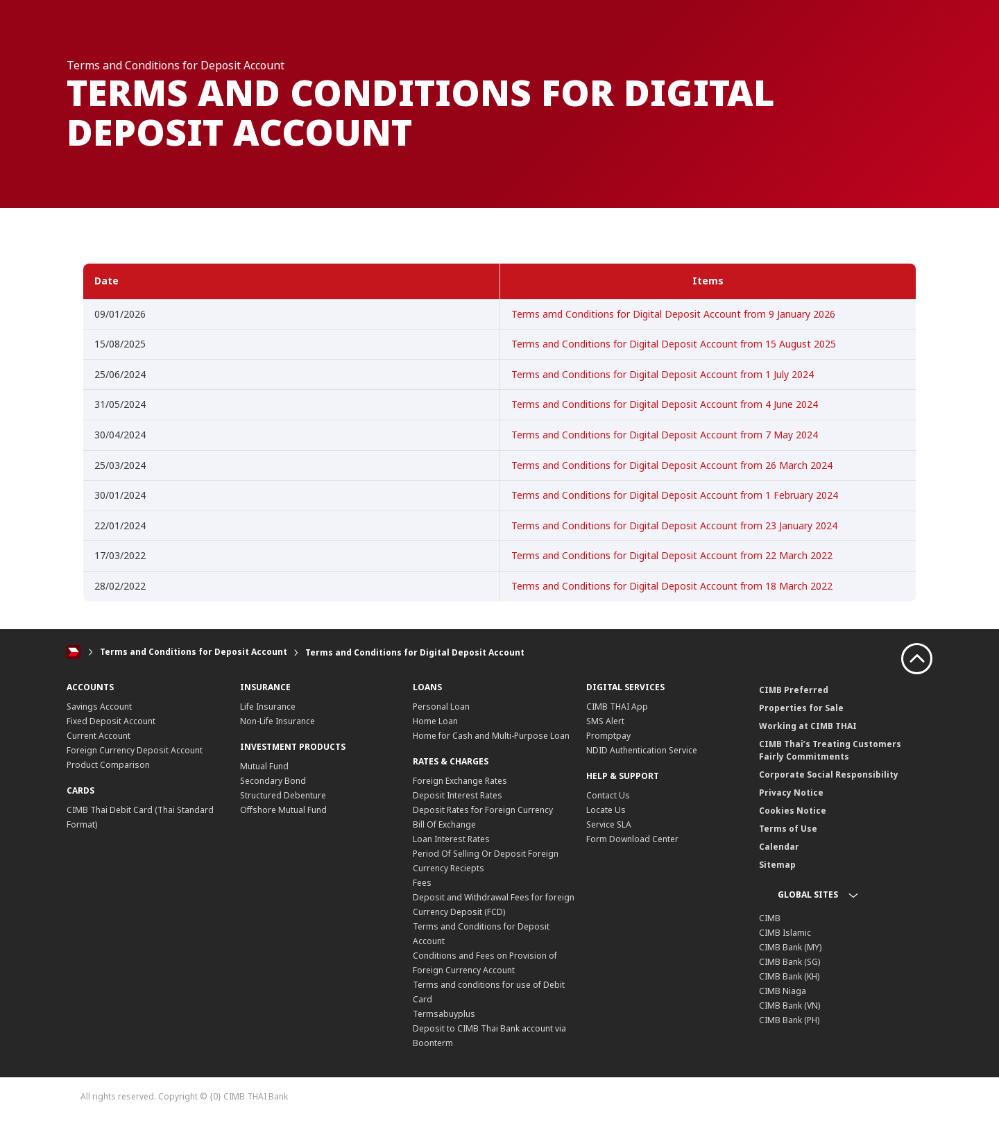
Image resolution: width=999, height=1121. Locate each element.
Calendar (779, 847)
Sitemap (777, 865)
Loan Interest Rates (451, 839)
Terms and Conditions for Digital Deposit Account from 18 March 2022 (671, 585)
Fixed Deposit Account (111, 721)
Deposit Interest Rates (457, 795)
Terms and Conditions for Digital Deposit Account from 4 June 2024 (664, 404)
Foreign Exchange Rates (460, 781)
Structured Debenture (283, 795)
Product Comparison (108, 765)
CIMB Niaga (782, 991)
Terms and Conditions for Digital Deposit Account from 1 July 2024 (662, 374)
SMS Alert (605, 721)
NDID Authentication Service (641, 750)
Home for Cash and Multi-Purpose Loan (491, 736)
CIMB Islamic (785, 933)
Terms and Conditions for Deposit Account (193, 652)
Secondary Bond (273, 781)
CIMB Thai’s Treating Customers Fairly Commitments (830, 750)
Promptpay (608, 736)
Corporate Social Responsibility (828, 774)
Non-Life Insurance (277, 721)
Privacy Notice (791, 792)
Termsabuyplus (444, 1014)
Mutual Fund (264, 766)
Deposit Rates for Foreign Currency (483, 810)
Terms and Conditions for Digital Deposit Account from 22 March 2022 (671, 555)
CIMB (769, 918)
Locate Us (606, 810)
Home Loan (435, 721)
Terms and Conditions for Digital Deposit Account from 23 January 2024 (674, 525)
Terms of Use (788, 829)
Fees (422, 883)
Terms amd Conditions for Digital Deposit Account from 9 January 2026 (673, 313)
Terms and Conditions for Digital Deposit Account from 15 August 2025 (673, 343)
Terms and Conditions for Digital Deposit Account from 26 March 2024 (671, 465)
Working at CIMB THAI (808, 726)
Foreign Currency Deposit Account (135, 750)
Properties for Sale (801, 708)
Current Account (98, 736)
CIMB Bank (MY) (790, 947)
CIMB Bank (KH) (789, 976)
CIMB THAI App (617, 706)
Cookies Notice (792, 810)
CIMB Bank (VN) (789, 1005)
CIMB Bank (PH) (789, 1020)
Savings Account (99, 706)
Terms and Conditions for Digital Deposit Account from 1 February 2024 (674, 495)
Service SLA (608, 824)
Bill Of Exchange (444, 824)
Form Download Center (632, 839)
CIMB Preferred (793, 690)
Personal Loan (441, 706)
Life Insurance (268, 706)
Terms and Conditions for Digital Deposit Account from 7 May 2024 (664, 434)
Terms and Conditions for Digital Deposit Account (414, 652)
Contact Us (608, 795)
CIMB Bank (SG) (789, 962)
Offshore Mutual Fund (283, 810)
